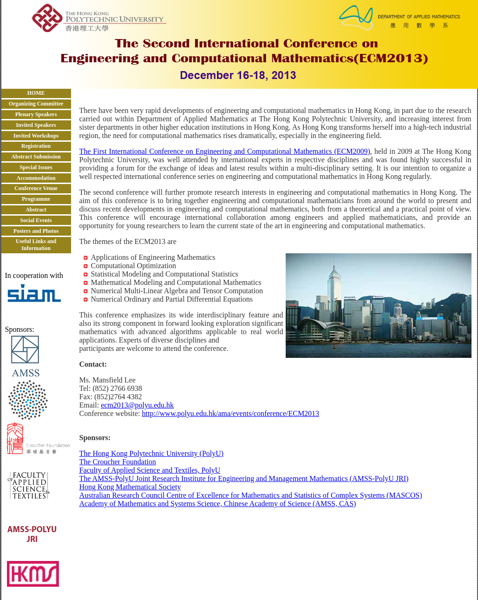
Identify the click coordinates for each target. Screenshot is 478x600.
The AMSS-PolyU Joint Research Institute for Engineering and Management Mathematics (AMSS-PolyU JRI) (244, 478)
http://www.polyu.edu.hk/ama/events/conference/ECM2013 (231, 413)
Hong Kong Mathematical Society (130, 487)
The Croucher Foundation (117, 462)
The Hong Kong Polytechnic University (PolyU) (151, 453)
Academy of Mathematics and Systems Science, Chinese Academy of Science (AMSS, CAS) (217, 504)
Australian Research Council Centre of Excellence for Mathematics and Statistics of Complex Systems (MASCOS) (250, 495)
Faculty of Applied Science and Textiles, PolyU (150, 470)
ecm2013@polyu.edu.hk (137, 405)
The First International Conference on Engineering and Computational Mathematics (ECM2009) (224, 151)
